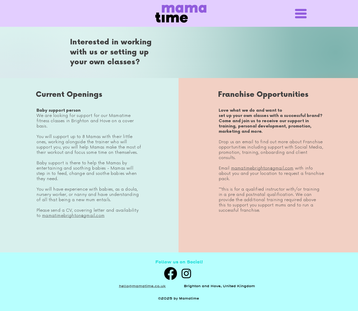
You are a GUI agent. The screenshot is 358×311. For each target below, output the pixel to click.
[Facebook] (170, 273)
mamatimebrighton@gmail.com (73, 215)
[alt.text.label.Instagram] (186, 273)
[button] (301, 13)
